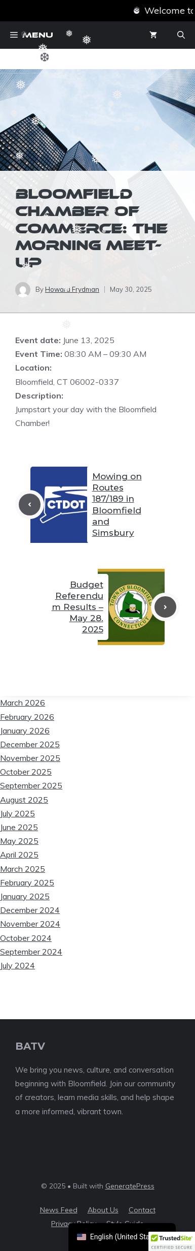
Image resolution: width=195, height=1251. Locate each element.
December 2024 (30, 910)
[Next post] (165, 607)
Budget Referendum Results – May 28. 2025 (77, 606)
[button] (181, 35)
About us (103, 1209)
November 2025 (30, 758)
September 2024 (31, 952)
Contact (142, 1209)
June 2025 (19, 827)
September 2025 (31, 785)
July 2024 (17, 965)
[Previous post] (29, 504)
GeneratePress (129, 1186)
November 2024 (30, 924)
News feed (58, 1209)
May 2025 (19, 841)
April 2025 (19, 854)
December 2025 (30, 744)
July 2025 (17, 813)
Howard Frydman (72, 289)
